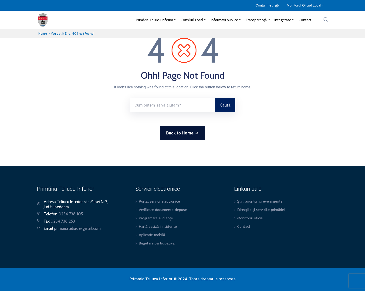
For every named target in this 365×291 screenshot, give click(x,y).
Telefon (63, 214)
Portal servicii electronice (159, 201)
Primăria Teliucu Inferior (156, 20)
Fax (59, 221)
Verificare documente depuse (163, 209)
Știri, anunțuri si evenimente (260, 201)
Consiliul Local (194, 20)
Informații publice (226, 20)
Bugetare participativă (157, 243)
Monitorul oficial (250, 218)
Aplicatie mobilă (152, 235)
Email (72, 228)
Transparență (258, 20)
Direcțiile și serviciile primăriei (261, 209)
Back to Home (182, 133)
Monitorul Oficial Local (306, 5)
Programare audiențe (156, 218)
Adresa (50, 201)
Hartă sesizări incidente (158, 226)
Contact (305, 20)
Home (42, 33)
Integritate (284, 20)
